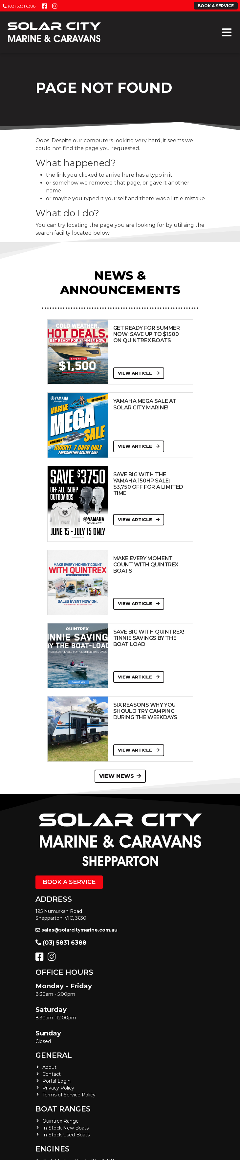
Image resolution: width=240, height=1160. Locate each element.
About (49, 1067)
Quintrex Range (60, 1121)
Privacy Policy (58, 1088)
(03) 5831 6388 (19, 6)
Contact (51, 1074)
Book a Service (69, 882)
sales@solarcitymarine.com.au (76, 930)
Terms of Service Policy (69, 1095)
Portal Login (56, 1081)
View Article (139, 373)
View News (120, 776)
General (53, 1055)
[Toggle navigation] (227, 32)
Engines (52, 1149)
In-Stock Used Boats (66, 1135)
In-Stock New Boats (65, 1128)
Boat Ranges (63, 1109)
